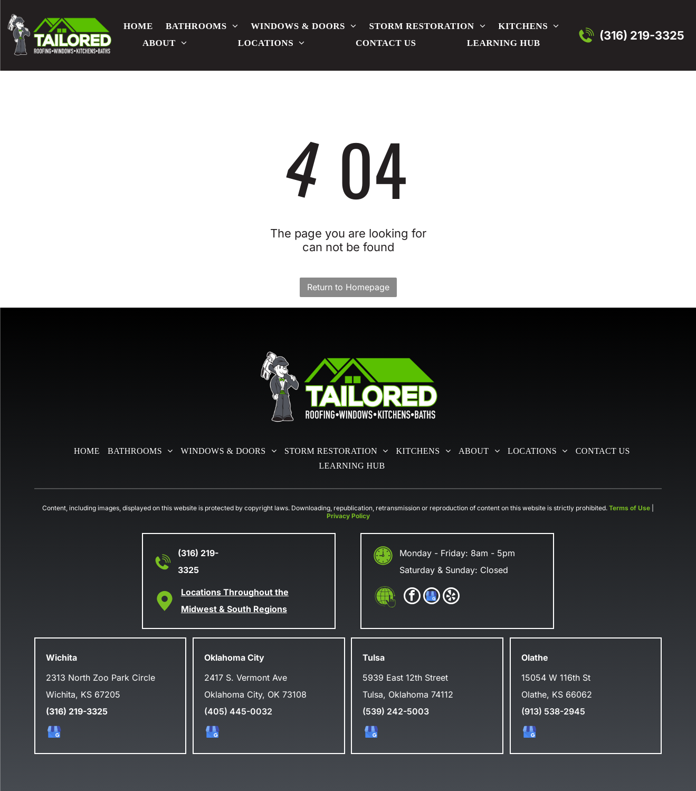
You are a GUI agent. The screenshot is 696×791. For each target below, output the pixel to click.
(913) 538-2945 (553, 711)
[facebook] (412, 597)
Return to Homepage (348, 287)
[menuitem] (136, 26)
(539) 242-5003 (396, 711)
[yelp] (451, 597)
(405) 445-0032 (238, 711)
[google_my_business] (431, 597)
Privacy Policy (348, 516)
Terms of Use (629, 508)
